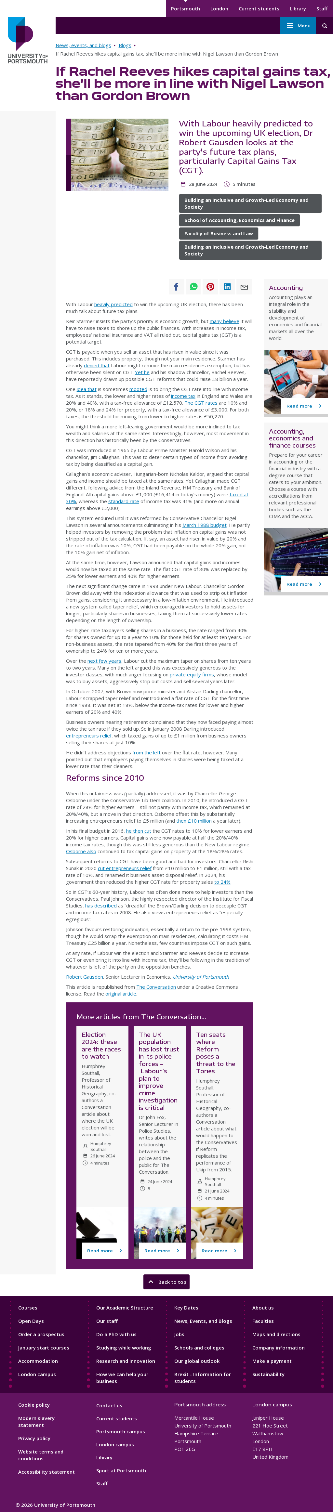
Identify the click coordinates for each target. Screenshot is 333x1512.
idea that (87, 389)
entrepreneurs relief (89, 735)
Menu (298, 26)
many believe (224, 321)
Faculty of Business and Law (218, 233)
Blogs (125, 45)
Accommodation (38, 1361)
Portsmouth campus (120, 1431)
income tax (183, 396)
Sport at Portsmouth (121, 1470)
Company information (278, 1347)
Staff (322, 8)
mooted (138, 389)
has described (101, 905)
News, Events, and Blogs (203, 1321)
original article (120, 993)
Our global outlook (197, 1361)
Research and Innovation (125, 1361)
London (219, 8)
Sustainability (268, 1374)
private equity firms (192, 674)
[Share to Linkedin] (227, 286)
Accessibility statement (46, 1471)
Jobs (179, 1334)
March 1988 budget (204, 525)
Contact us (109, 1405)
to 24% (222, 882)
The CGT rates (201, 402)
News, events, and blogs (83, 45)
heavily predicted (113, 304)
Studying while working (123, 1347)
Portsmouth (185, 8)
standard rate (123, 501)
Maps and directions (276, 1334)
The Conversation (156, 987)
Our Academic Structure (124, 1307)
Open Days (31, 1321)
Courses (27, 1307)
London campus (37, 1374)
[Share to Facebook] (176, 286)
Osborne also (81, 851)
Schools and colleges (199, 1347)
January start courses (43, 1347)
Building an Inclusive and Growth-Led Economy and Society (246, 203)
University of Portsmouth (201, 976)
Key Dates (186, 1307)
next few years (104, 661)
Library (298, 8)
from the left (146, 752)
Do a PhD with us (116, 1334)
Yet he (142, 372)
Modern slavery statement (36, 1421)
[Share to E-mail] (244, 286)
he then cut (138, 831)
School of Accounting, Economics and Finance (239, 220)
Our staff (107, 1321)
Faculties (263, 1321)
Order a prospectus (41, 1334)
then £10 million (194, 820)
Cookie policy (34, 1404)
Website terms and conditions (40, 1455)
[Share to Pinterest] (210, 286)
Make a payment (272, 1361)
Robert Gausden (84, 976)
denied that (97, 365)
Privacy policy (34, 1438)
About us (263, 1307)
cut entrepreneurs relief (125, 868)
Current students (259, 8)
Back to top (166, 1282)
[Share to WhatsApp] (193, 286)
